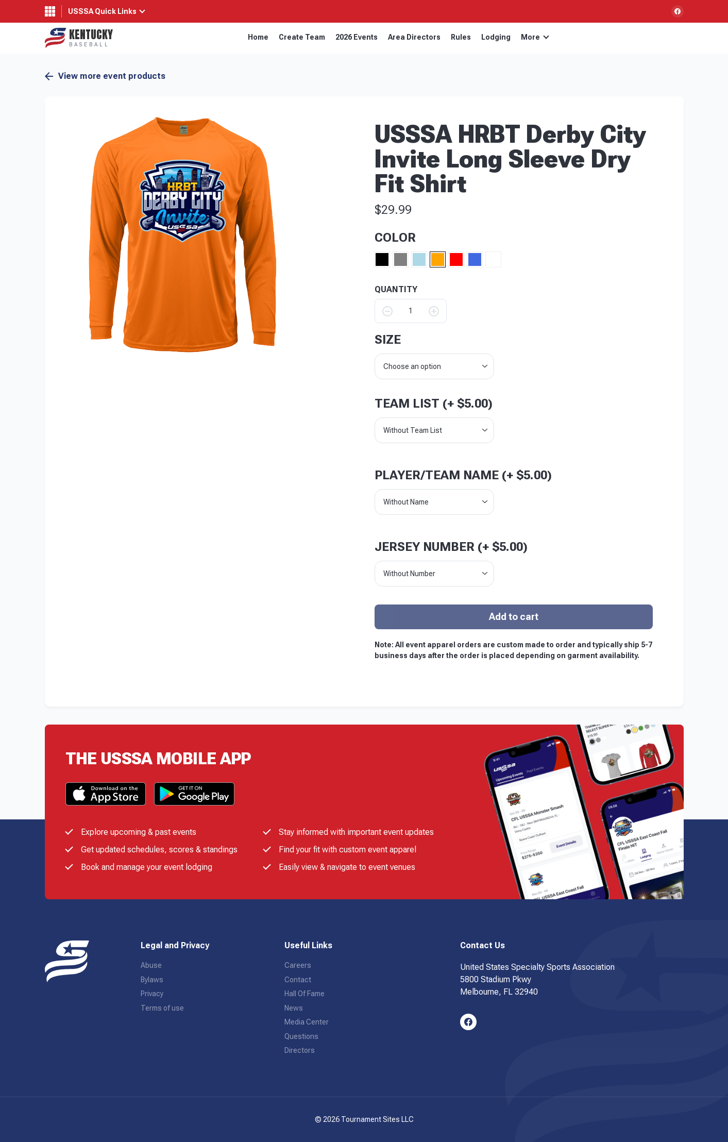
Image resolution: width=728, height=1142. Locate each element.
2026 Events (356, 37)
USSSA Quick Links (102, 11)
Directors (299, 1050)
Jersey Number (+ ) (451, 547)
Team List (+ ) (434, 403)
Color (395, 237)
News (293, 1008)
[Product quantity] (411, 311)
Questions (301, 1036)
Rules (461, 37)
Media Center (306, 1022)
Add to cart (513, 616)
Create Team (302, 37)
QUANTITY (396, 290)
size (388, 339)
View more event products (105, 76)
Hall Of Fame (304, 993)
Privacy (152, 993)
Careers (297, 965)
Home (258, 37)
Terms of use (162, 1008)
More (535, 37)
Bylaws (152, 980)
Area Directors (414, 37)
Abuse (151, 965)
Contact (297, 980)
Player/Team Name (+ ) (463, 475)
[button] (183, 234)
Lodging (496, 37)
